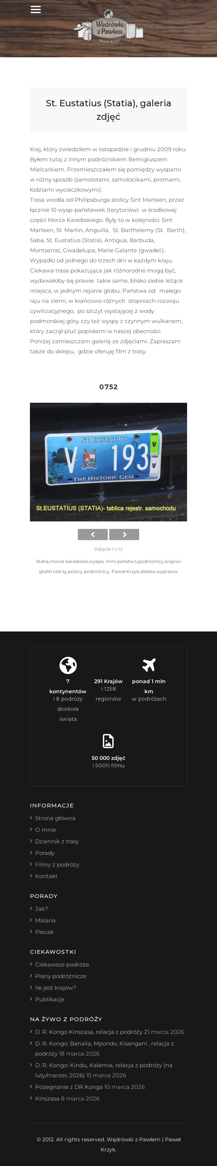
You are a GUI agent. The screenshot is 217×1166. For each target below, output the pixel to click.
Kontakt (46, 876)
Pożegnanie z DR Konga (69, 1086)
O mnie (45, 829)
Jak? (41, 908)
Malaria (45, 920)
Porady (45, 852)
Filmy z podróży (57, 864)
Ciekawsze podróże (62, 964)
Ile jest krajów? (55, 987)
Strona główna (55, 818)
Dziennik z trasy (57, 841)
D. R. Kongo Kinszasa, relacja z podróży (89, 1031)
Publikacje (49, 999)
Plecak (44, 931)
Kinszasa (47, 1098)
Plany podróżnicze (60, 976)
